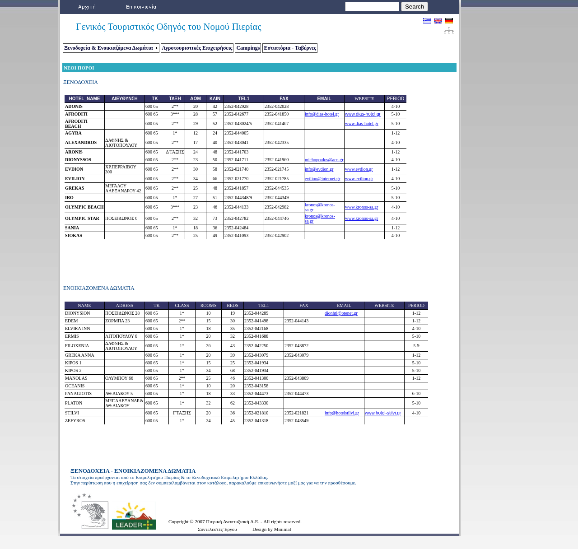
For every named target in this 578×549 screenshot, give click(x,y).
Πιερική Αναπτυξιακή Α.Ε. (233, 521)
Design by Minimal (271, 529)
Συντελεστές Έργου (217, 529)
